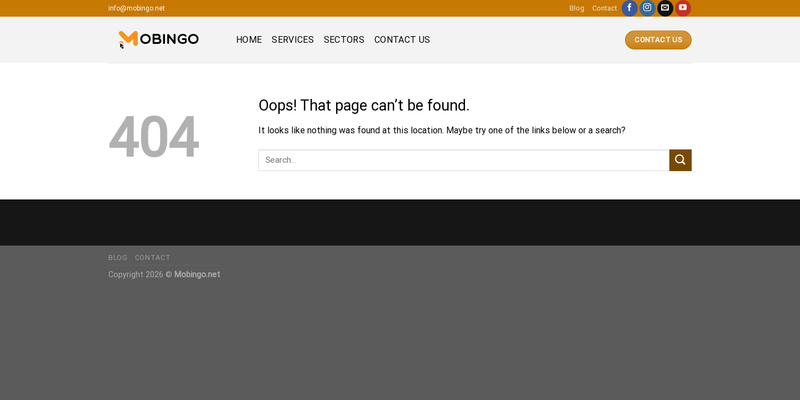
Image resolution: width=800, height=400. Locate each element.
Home (249, 39)
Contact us (402, 39)
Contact (604, 8)
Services (293, 39)
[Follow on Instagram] (647, 8)
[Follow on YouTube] (683, 8)
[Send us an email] (665, 8)
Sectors (344, 39)
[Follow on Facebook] (630, 8)
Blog (576, 8)
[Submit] (680, 160)
